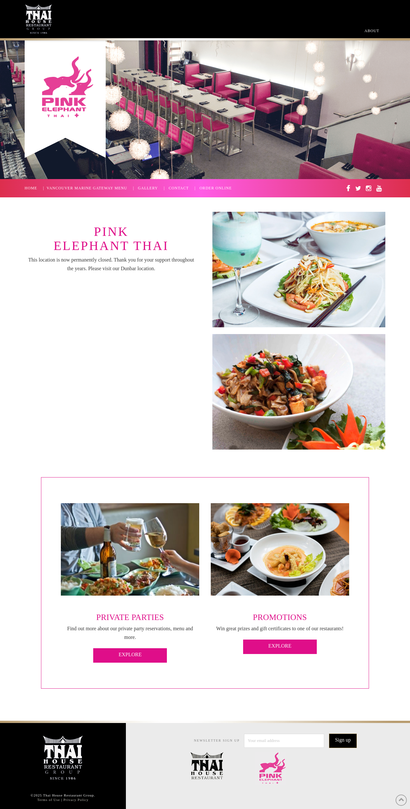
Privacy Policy (75, 800)
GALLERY (148, 188)
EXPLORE (130, 654)
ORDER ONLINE (216, 188)
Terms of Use (48, 800)
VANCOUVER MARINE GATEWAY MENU (87, 188)
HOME (31, 188)
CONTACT (179, 188)
